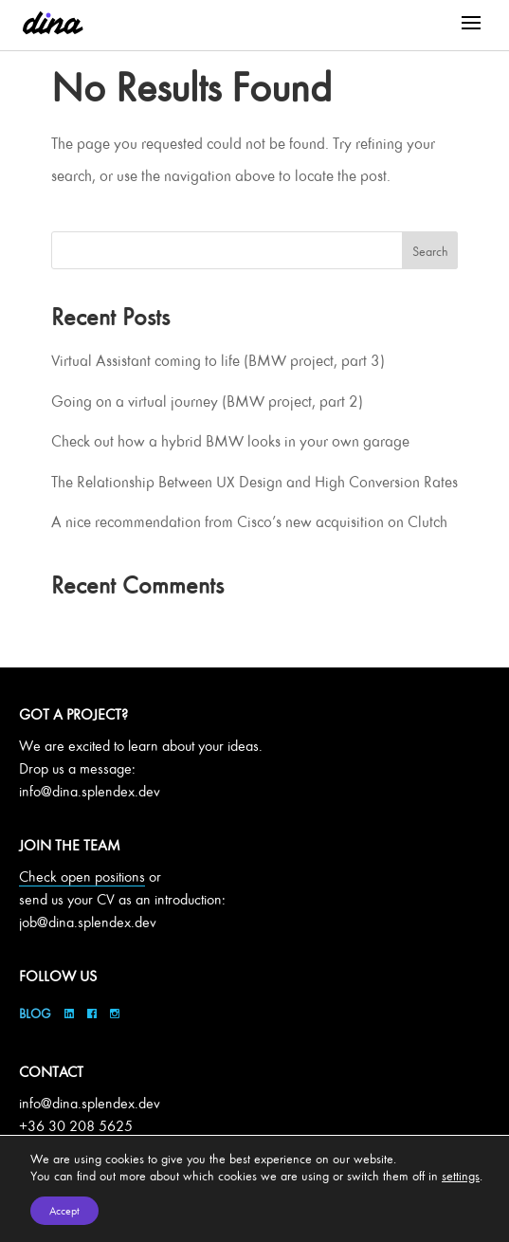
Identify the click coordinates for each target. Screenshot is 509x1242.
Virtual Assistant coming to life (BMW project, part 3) (218, 360)
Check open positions (82, 877)
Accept (64, 1210)
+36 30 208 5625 (76, 1126)
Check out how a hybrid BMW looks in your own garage (230, 440)
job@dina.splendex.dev (87, 922)
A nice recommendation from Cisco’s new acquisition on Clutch (249, 521)
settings (461, 1175)
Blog (37, 1013)
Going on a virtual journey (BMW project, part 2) (207, 401)
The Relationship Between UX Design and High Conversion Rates (254, 481)
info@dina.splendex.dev (89, 791)
